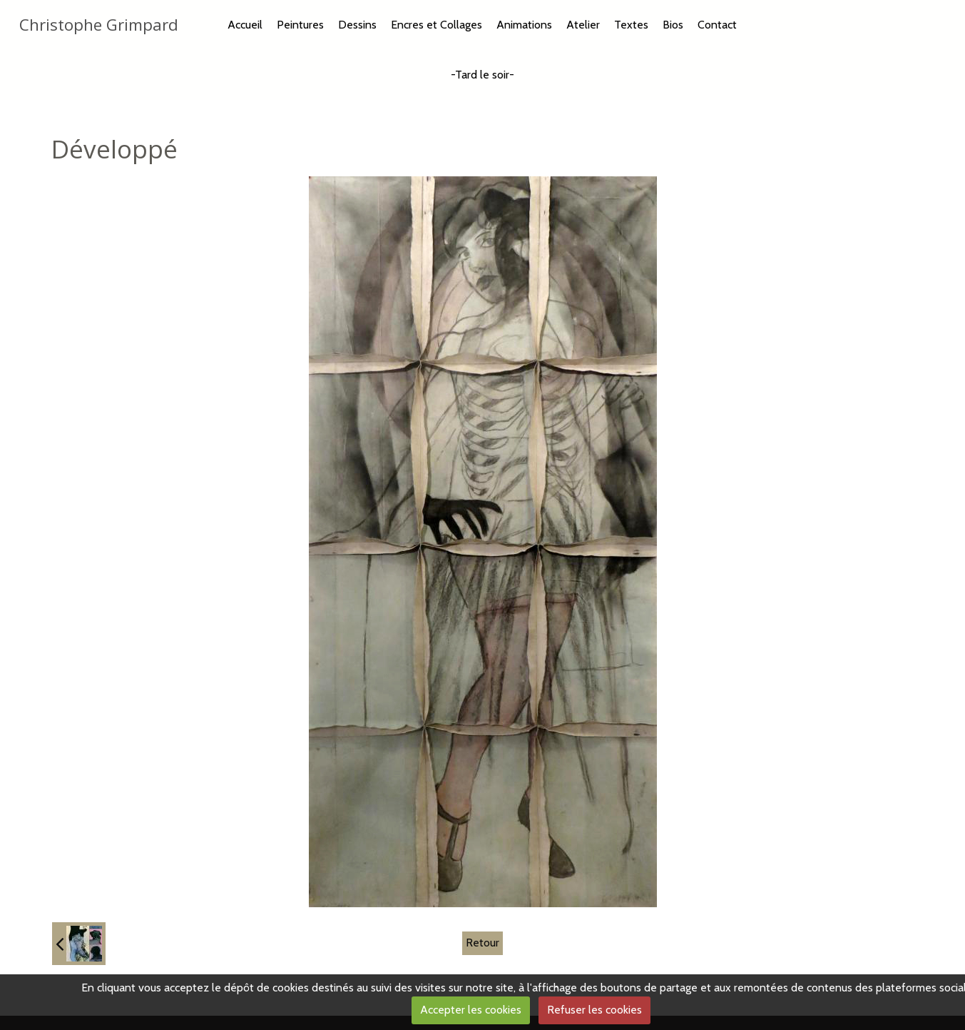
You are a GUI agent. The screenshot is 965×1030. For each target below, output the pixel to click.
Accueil (245, 24)
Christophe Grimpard (98, 25)
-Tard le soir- (482, 74)
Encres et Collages (436, 24)
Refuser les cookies (594, 1009)
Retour (482, 942)
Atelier (583, 24)
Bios (673, 24)
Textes (631, 24)
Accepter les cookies (470, 1009)
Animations (524, 24)
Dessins (357, 24)
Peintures (300, 24)
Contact (717, 24)
